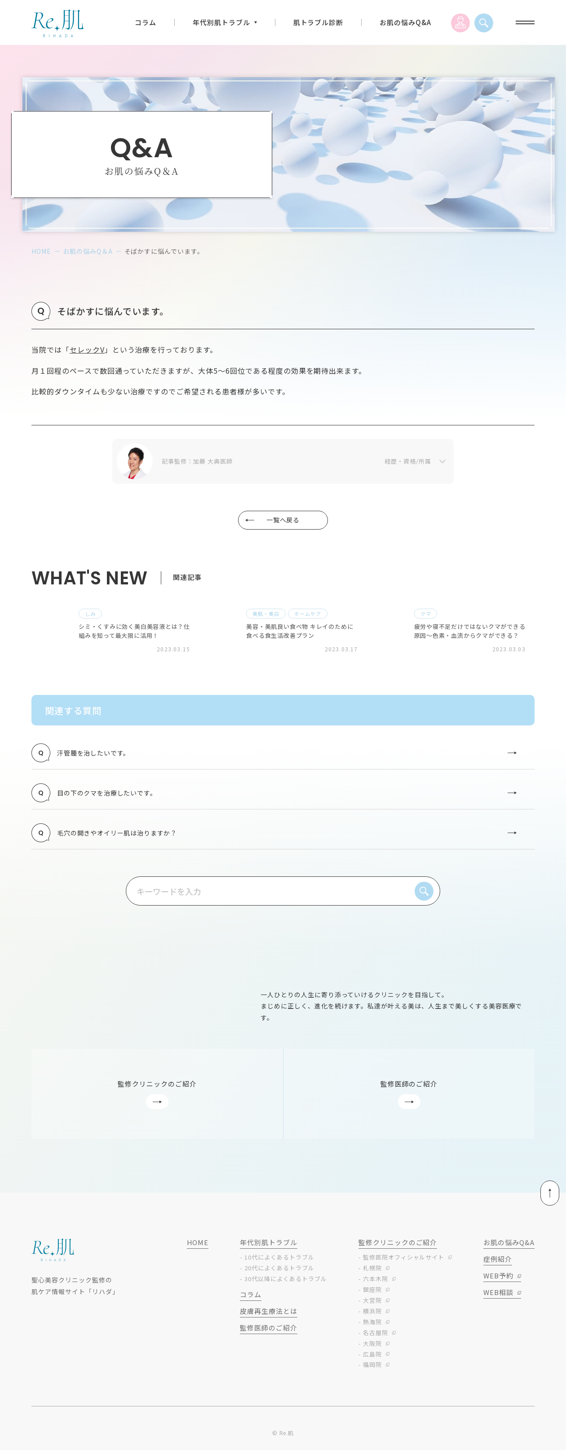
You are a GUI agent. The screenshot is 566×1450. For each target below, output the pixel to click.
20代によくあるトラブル (279, 1271)
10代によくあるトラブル (279, 1260)
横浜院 (372, 1314)
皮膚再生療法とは (268, 1314)
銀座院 (372, 1293)
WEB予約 (498, 1279)
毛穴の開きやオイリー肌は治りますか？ (278, 835)
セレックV (87, 349)
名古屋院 (375, 1335)
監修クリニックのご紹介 (398, 1246)
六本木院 (375, 1282)
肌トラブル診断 (318, 23)
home (41, 251)
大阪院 (372, 1346)
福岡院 (372, 1368)
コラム (145, 23)
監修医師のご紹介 (268, 1331)
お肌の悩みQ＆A (88, 251)
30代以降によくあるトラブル (285, 1282)
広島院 (372, 1357)
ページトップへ (523, 1196)
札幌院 (372, 1271)
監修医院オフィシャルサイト (403, 1260)
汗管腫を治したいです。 (278, 752)
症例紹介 (497, 1262)
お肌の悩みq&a (509, 1246)
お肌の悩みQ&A (405, 23)
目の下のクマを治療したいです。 (278, 793)
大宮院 (372, 1304)
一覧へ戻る (273, 519)
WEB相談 (498, 1295)
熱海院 (372, 1325)
